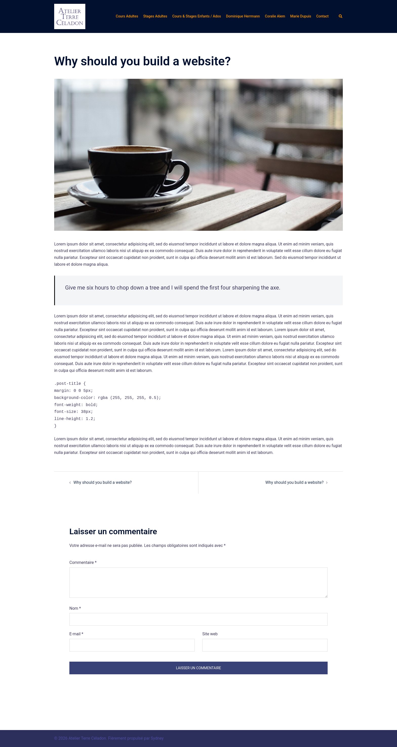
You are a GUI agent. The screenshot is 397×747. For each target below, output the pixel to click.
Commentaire (82, 562)
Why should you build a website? (102, 482)
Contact (322, 16)
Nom (75, 608)
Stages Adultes (155, 16)
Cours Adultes (127, 16)
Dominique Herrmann (243, 16)
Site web (210, 633)
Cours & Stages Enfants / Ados (196, 16)
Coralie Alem (275, 16)
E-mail (76, 633)
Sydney (157, 738)
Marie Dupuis (300, 16)
